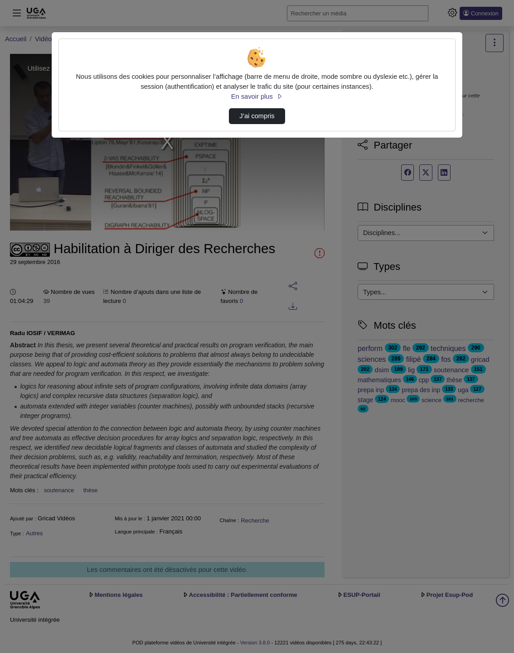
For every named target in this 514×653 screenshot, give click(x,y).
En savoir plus (257, 96)
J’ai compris (256, 116)
